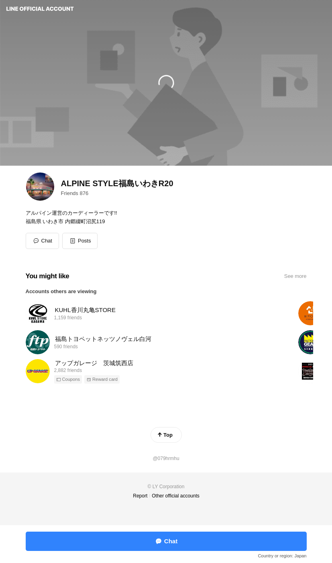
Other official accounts (176, 496)
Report (140, 496)
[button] (80, 241)
